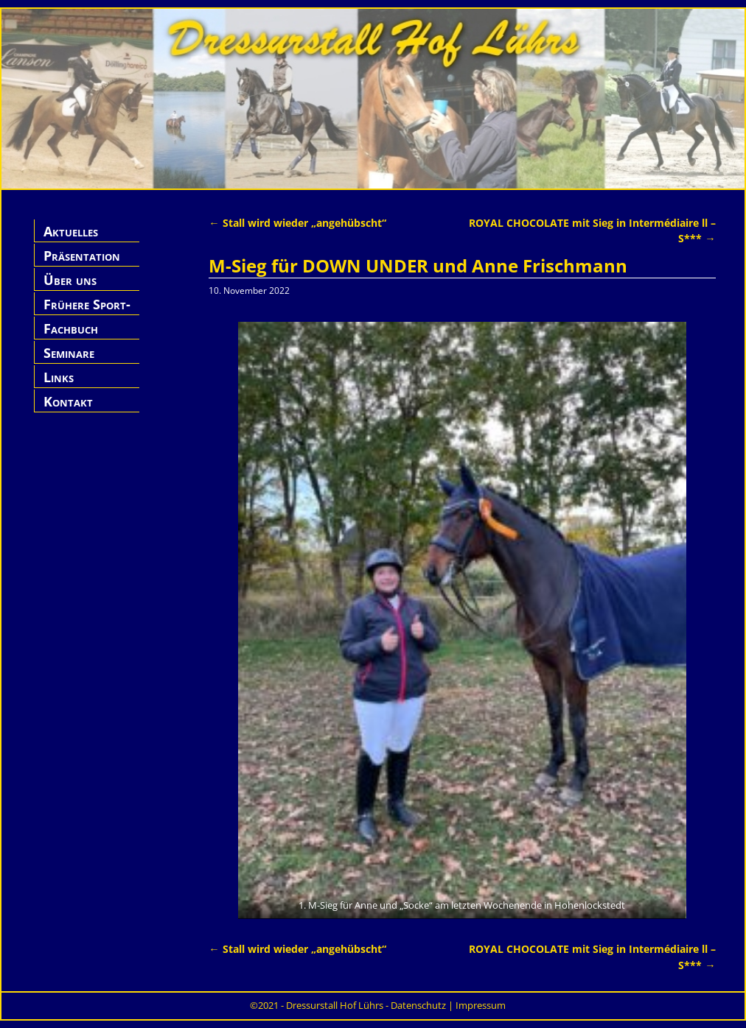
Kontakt (68, 401)
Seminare (68, 353)
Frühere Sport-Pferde (86, 312)
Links (58, 377)
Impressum (481, 1005)
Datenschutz (418, 1005)
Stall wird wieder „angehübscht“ (297, 223)
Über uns (70, 280)
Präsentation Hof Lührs (81, 264)
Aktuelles (70, 231)
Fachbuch (70, 328)
